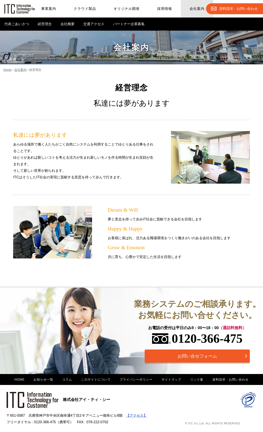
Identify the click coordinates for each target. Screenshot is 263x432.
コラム (67, 379)
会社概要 (67, 24)
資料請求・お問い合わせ (230, 379)
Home (7, 70)
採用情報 (164, 9)
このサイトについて (96, 379)
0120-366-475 (197, 338)
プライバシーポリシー (136, 379)
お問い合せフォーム (197, 356)
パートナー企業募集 (129, 24)
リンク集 (196, 379)
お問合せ (238, 8)
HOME (19, 379)
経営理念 (45, 24)
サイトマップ (171, 379)
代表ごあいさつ (16, 24)
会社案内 (197, 9)
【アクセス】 (136, 415)
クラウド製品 (85, 9)
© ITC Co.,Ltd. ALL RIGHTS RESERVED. (213, 423)
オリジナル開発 (127, 9)
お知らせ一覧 (43, 379)
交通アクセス (93, 24)
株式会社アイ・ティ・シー (58, 399)
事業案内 (48, 9)
